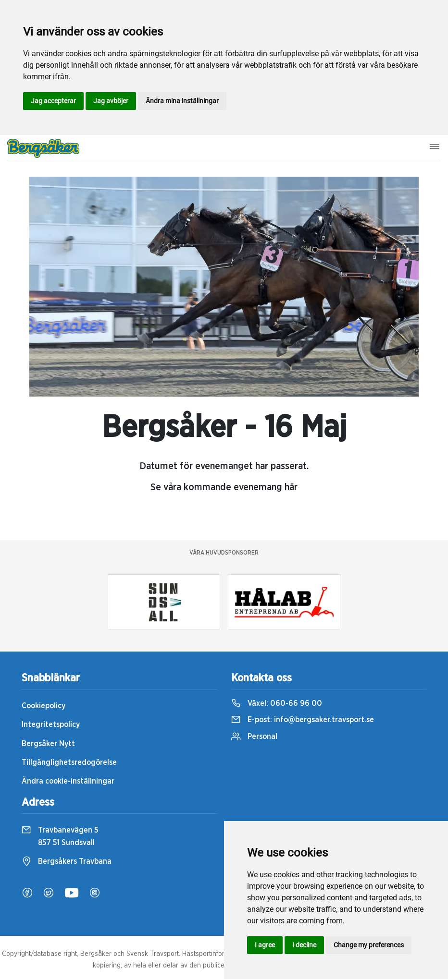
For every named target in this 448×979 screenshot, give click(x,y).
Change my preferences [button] (369, 945)
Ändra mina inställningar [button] (182, 101)
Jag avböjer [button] (110, 101)
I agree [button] (265, 945)
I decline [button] (304, 945)
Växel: (276, 703)
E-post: (302, 719)
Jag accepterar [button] (53, 101)
